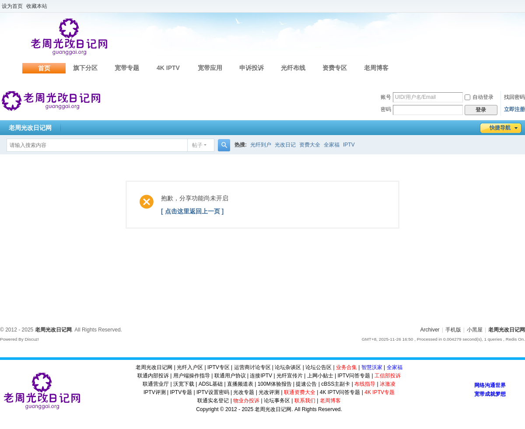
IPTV (349, 145)
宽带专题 (127, 67)
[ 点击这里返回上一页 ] (192, 211)
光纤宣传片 (289, 376)
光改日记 (285, 145)
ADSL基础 (211, 384)
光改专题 (243, 392)
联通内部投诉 (153, 376)
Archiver (430, 330)
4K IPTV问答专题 (340, 392)
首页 (44, 68)
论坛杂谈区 (288, 367)
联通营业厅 (156, 384)
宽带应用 (210, 67)
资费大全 (309, 145)
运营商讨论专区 (252, 367)
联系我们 (304, 401)
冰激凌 (388, 384)
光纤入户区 (190, 367)
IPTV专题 (181, 392)
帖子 (197, 145)
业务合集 (346, 367)
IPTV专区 (218, 367)
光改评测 (269, 392)
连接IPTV (261, 376)
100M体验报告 (275, 384)
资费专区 (334, 67)
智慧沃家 (371, 367)
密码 (386, 109)
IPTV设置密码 (212, 392)
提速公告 (306, 384)
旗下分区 (85, 67)
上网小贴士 (320, 376)
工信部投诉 (387, 376)
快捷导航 (500, 128)
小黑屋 (475, 330)
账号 (386, 97)
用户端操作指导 (191, 376)
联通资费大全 (299, 392)
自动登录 (479, 97)
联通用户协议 (230, 376)
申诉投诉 (251, 67)
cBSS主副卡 (335, 384)
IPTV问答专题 (353, 376)
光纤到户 (260, 145)
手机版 (453, 330)
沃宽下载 (183, 384)
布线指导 (364, 384)
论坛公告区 (318, 367)
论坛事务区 (277, 401)
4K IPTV (168, 67)
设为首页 (12, 6)
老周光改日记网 (30, 127)
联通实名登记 (213, 401)
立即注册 (514, 109)
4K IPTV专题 (379, 392)
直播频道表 (240, 384)
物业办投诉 (246, 401)
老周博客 (376, 67)
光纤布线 (293, 67)
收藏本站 (36, 6)
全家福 (332, 145)
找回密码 (514, 97)
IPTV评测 (155, 392)
